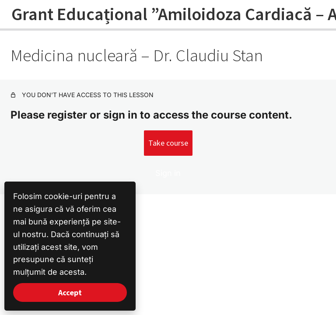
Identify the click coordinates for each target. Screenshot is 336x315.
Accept (70, 292)
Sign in (168, 173)
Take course (168, 143)
